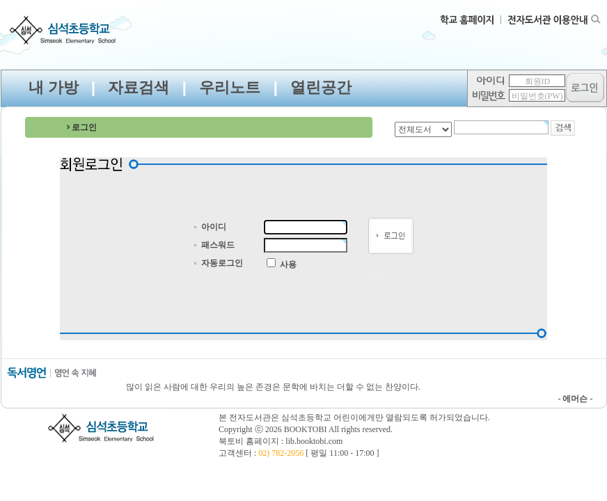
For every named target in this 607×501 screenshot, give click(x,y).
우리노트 (229, 87)
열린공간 (321, 87)
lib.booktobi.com (313, 441)
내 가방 (54, 87)
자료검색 (138, 87)
